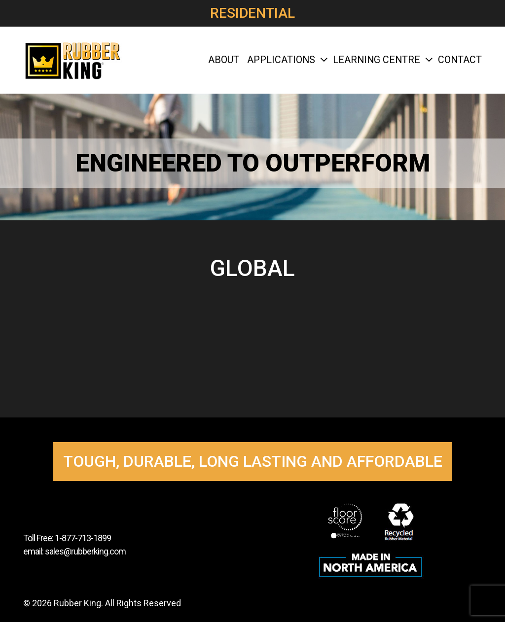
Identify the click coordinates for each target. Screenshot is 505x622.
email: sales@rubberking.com (74, 551)
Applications (286, 60)
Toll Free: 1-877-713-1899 (67, 538)
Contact (460, 60)
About (223, 60)
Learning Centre (381, 60)
